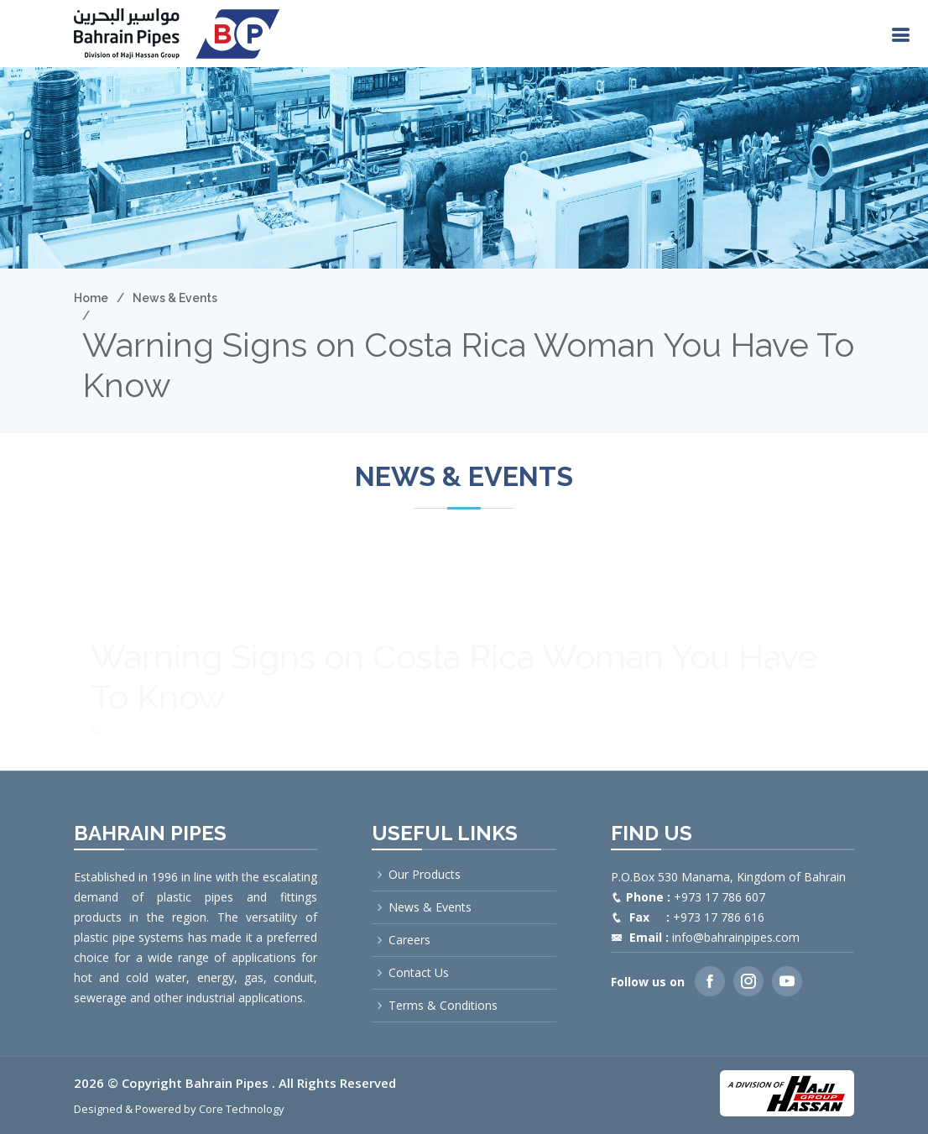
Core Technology (241, 1108)
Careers (409, 940)
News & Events (175, 298)
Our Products (424, 875)
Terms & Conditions (443, 1005)
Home (91, 298)
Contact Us (418, 973)
